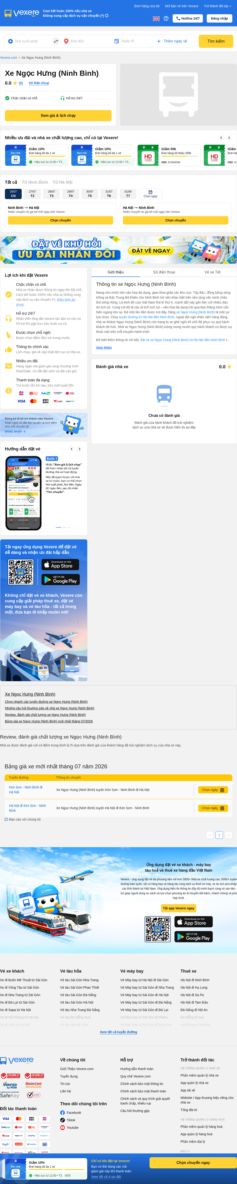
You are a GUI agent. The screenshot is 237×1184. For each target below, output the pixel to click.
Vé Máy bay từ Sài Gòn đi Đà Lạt (144, 1010)
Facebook (74, 1113)
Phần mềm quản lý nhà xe (200, 1075)
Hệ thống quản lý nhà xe (200, 1068)
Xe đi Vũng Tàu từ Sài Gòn (19, 987)
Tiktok (71, 1120)
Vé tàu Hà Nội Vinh (74, 1025)
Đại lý (185, 1151)
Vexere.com (8, 57)
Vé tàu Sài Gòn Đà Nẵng (78, 995)
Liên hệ (65, 1091)
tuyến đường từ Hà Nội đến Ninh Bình (146, 317)
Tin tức (65, 1084)
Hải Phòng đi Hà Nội (195, 1025)
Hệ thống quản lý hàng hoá (203, 1119)
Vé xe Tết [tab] (212, 272)
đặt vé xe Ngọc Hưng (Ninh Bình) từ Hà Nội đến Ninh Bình (182, 340)
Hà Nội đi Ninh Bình (195, 980)
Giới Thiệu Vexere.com (77, 1069)
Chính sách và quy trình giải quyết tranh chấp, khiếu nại (145, 1101)
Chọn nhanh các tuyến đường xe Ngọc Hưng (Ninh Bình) (46, 702)
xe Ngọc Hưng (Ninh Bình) (195, 312)
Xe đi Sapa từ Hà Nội (15, 1010)
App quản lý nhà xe (195, 1083)
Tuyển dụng (69, 1076)
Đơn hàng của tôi (147, 6)
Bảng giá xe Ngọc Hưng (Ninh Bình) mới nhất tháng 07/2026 (49, 721)
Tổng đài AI (189, 1110)
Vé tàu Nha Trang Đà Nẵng (80, 1010)
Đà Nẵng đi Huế (192, 1017)
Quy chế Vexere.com (135, 1076)
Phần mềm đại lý (193, 1141)
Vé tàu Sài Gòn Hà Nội (76, 1002)
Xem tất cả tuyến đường (118, 1032)
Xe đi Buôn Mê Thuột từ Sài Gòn (23, 980)
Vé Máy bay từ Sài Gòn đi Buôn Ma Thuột (146, 1027)
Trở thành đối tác (218, 6)
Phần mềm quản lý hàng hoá (202, 1127)
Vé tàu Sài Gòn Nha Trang (79, 980)
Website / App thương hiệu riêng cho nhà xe (207, 1100)
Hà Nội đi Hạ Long (194, 987)
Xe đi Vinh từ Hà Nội (15, 1025)
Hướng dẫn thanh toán (136, 1069)
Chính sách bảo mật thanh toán (143, 1091)
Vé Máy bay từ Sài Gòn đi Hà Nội (144, 995)
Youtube (73, 1127)
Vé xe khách (12, 971)
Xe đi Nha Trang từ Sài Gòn (20, 995)
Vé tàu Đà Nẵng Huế (75, 1017)
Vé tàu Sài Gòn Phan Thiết (79, 987)
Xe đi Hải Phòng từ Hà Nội (19, 1017)
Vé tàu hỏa (70, 971)
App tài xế (188, 1090)
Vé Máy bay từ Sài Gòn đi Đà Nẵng (145, 1002)
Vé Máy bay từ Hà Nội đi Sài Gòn (144, 980)
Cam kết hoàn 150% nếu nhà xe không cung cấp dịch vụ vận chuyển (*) (73, 13)
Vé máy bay (131, 971)
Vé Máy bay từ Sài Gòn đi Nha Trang (147, 987)
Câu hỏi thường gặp (135, 1111)
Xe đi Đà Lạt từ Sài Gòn (17, 1002)
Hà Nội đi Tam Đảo (194, 1002)
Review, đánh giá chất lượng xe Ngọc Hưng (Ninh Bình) (45, 715)
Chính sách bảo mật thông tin (141, 1084)
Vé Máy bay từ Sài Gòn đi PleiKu (144, 1017)
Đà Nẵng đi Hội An (194, 1010)
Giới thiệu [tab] (116, 272)
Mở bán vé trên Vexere (181, 6)
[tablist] (164, 272)
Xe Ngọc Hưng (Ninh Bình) (30, 694)
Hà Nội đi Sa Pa (192, 995)
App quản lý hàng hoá (196, 1134)
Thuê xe (188, 971)
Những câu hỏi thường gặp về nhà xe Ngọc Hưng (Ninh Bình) (49, 708)
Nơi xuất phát (26, 41)
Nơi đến (77, 41)
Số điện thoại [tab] (164, 272)
